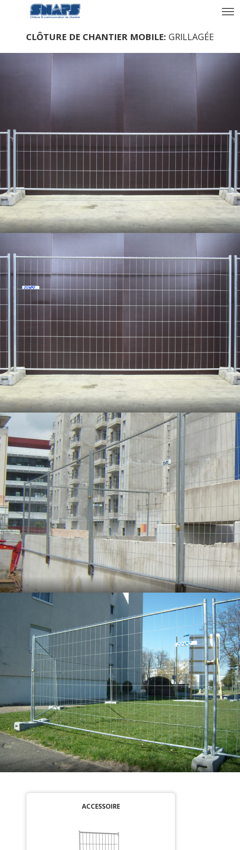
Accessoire (101, 806)
